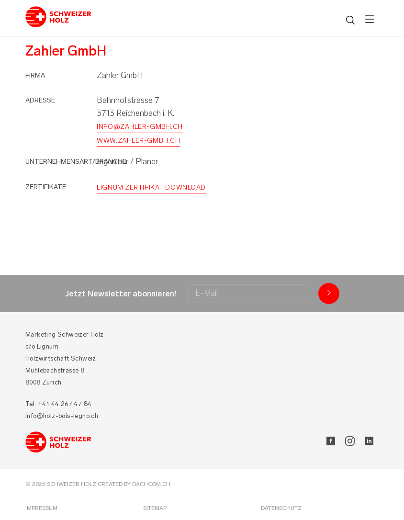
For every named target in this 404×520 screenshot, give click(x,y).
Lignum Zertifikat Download (151, 187)
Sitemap (155, 508)
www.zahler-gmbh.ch (138, 140)
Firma (35, 75)
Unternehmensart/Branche (75, 162)
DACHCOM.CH (151, 484)
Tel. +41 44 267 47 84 (58, 403)
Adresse (40, 100)
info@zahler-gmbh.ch (140, 127)
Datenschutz (281, 508)
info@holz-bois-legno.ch (61, 415)
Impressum (41, 508)
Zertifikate (45, 187)
